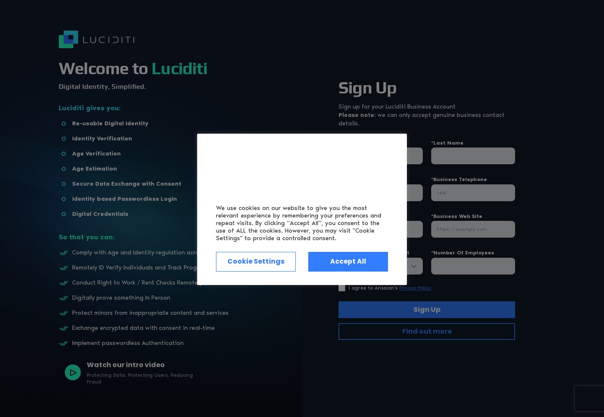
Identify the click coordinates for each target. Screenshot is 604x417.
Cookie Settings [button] (255, 262)
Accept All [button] (348, 262)
